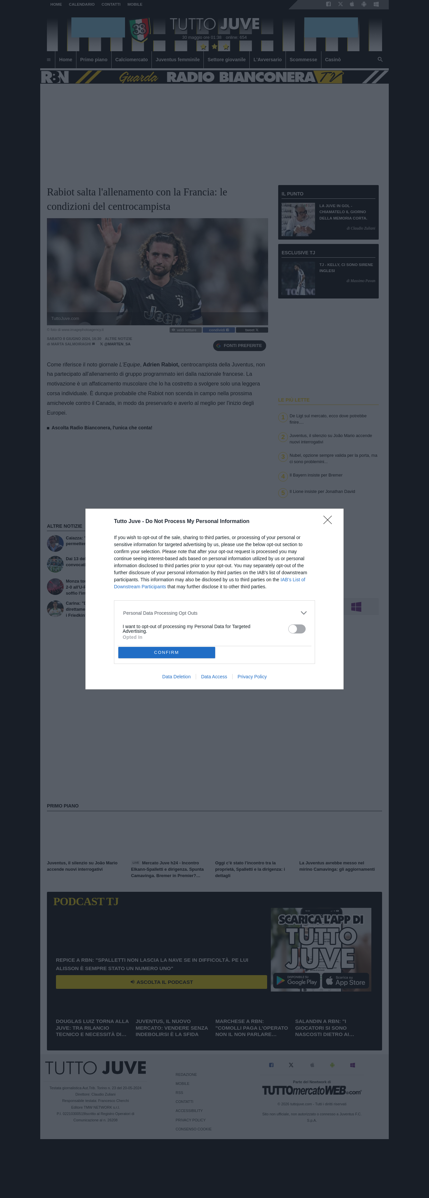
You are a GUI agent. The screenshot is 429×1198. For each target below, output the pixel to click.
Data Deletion (176, 676)
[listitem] (214, 612)
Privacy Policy (252, 676)
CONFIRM (166, 652)
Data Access (214, 676)
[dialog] (214, 599)
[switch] (297, 628)
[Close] (329, 522)
